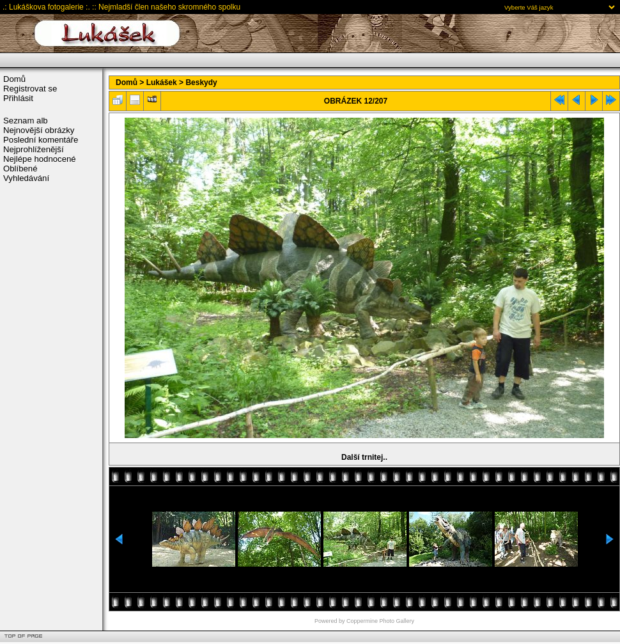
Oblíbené (20, 168)
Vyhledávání (26, 178)
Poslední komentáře (40, 140)
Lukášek (161, 82)
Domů (14, 79)
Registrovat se (30, 88)
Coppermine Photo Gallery (380, 621)
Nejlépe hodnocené (39, 159)
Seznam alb (25, 120)
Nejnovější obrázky (38, 130)
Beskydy (201, 82)
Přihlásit (18, 98)
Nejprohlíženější (33, 149)
